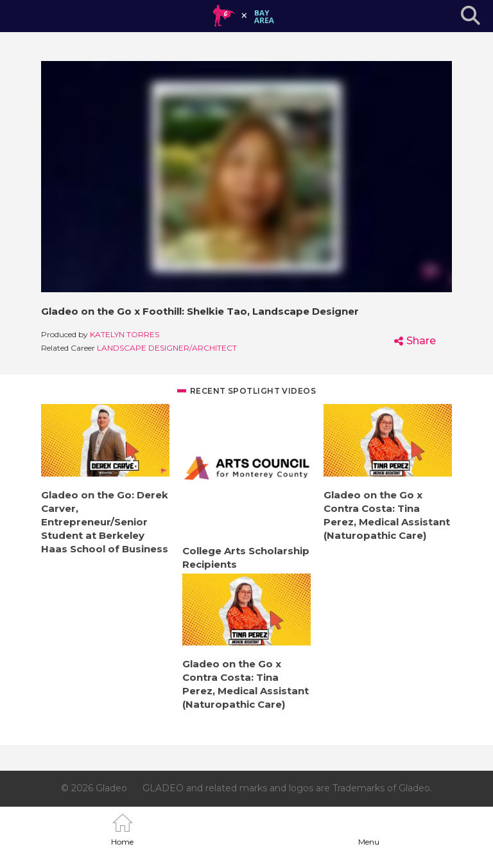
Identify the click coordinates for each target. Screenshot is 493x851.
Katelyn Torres (124, 334)
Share (421, 341)
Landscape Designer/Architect (167, 348)
